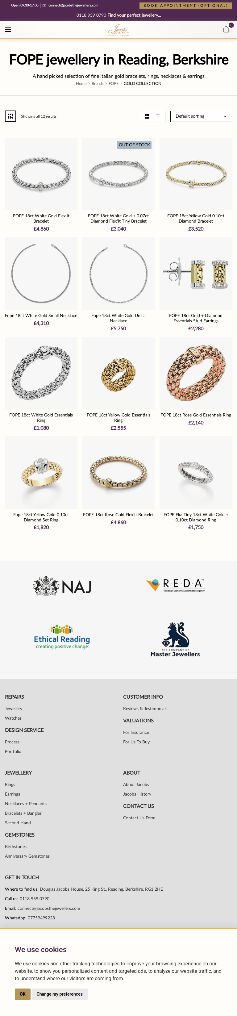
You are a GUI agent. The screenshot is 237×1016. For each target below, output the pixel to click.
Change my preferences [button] (60, 994)
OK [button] (23, 994)
